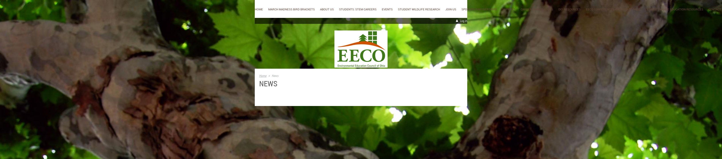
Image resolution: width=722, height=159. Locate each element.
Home (262, 76)
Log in (463, 21)
